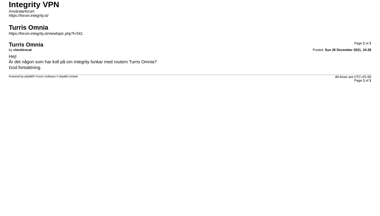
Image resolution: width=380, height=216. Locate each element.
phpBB (28, 76)
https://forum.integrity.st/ (28, 16)
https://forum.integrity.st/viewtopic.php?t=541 (46, 34)
